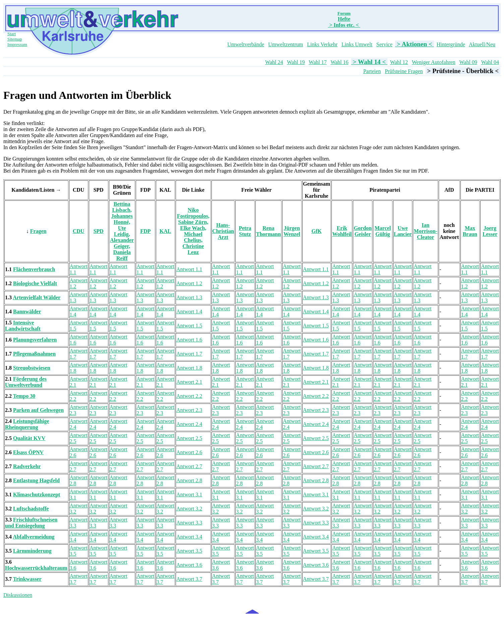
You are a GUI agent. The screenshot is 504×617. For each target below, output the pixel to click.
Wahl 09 (468, 62)
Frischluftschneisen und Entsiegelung (31, 523)
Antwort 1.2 (189, 283)
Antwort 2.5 (189, 438)
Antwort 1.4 (189, 311)
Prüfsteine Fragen (404, 71)
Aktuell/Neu (482, 44)
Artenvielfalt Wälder (36, 297)
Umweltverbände (245, 44)
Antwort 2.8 (189, 480)
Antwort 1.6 (189, 340)
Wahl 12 (399, 62)
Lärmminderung (32, 551)
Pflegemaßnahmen (34, 354)
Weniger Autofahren (433, 62)
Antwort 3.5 (189, 551)
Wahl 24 (274, 62)
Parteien (372, 71)
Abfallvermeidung (33, 537)
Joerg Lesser (490, 231)
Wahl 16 (339, 62)
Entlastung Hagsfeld (36, 480)
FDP (145, 231)
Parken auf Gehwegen (38, 410)
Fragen (38, 231)
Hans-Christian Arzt (223, 231)
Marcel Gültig (383, 231)
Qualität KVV (29, 438)
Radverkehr (27, 466)
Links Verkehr (322, 44)
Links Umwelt (356, 44)
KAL (165, 231)
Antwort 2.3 (189, 410)
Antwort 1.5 (189, 325)
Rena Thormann (268, 231)
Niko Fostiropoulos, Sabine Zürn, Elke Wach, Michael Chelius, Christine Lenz (193, 231)
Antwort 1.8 (189, 368)
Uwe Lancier (403, 231)
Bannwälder (27, 311)
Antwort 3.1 (189, 494)
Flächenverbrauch (34, 269)
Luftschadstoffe (31, 508)
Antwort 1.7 (189, 354)
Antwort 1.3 (189, 297)
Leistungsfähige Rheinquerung (27, 424)
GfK (316, 231)
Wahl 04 (490, 62)
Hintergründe (451, 44)
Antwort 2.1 (189, 382)
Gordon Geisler (363, 231)
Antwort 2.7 (189, 466)
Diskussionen (17, 595)
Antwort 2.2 (189, 396)
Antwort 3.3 (189, 523)
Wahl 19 (296, 62)
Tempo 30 (24, 396)
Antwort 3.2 (189, 508)
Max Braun (470, 231)
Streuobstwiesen (31, 368)
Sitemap (14, 39)
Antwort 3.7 (189, 579)
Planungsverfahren (35, 340)
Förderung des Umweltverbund (26, 382)
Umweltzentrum (285, 44)
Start (11, 33)
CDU (78, 231)
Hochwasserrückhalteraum (36, 568)
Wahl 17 (317, 62)
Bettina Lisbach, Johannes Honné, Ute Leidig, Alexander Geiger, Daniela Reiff (122, 231)
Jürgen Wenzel (292, 231)
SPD (98, 231)
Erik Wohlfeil (342, 231)
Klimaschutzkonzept (36, 494)
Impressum (17, 44)
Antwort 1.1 (189, 269)
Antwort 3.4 (189, 537)
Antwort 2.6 (189, 452)
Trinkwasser (27, 579)
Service (384, 44)
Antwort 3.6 (189, 565)
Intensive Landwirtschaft (23, 325)
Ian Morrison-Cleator (425, 231)
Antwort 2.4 (189, 424)
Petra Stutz (245, 231)
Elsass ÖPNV (28, 452)
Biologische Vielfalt (35, 283)
